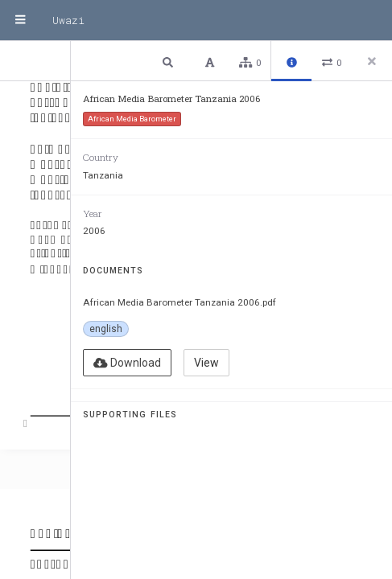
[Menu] (20, 20)
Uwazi (68, 20)
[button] (170, 61)
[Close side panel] (372, 61)
